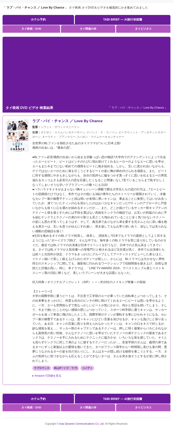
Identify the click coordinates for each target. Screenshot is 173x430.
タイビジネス (143, 28)
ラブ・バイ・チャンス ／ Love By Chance (67, 121)
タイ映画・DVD (31, 28)
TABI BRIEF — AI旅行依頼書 (122, 19)
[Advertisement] (86, 71)
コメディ (87, 368)
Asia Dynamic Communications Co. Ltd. (82, 423)
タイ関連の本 (88, 28)
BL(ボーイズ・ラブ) (65, 368)
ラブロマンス (41, 368)
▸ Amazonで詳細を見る (46, 375)
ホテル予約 (38, 19)
